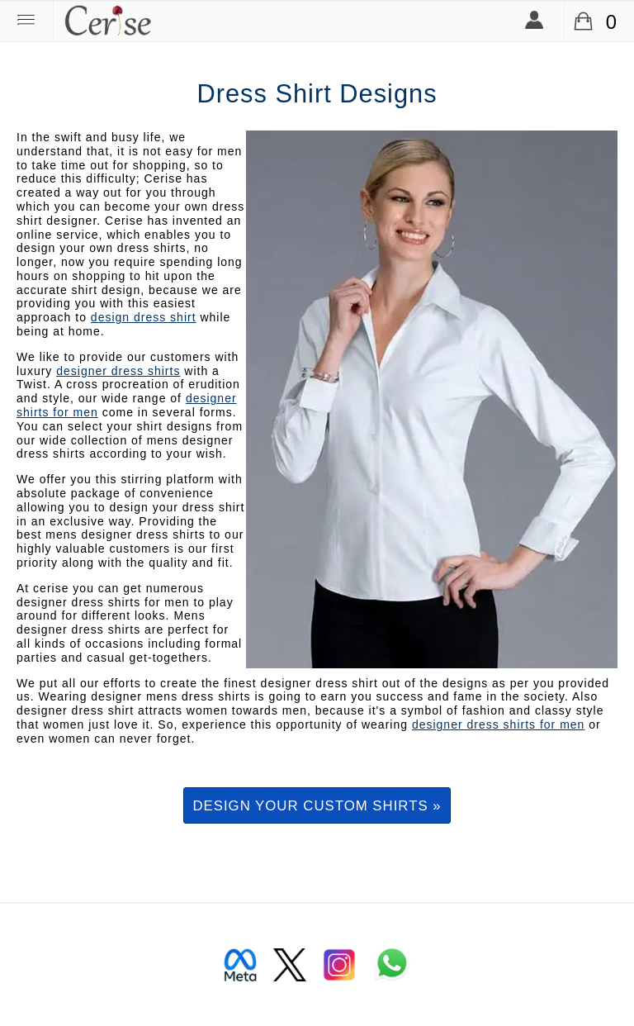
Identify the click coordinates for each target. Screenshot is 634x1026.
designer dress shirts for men (498, 724)
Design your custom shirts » (316, 806)
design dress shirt (143, 317)
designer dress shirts (118, 371)
